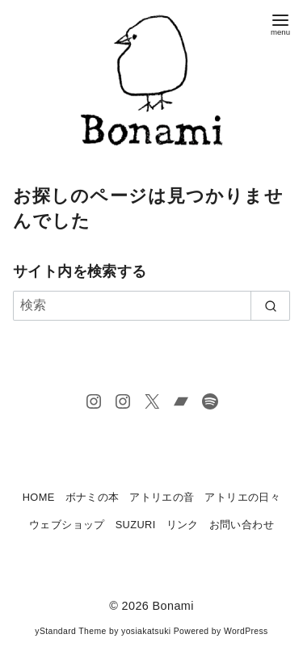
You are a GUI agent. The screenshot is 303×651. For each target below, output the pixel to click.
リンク (182, 525)
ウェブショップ (67, 525)
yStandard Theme (70, 631)
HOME (39, 497)
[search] (270, 305)
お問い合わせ (241, 525)
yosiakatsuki (145, 631)
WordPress (246, 631)
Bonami (173, 605)
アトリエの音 (161, 497)
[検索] (151, 305)
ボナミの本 (92, 497)
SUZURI (136, 525)
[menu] (280, 23)
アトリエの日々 (242, 497)
